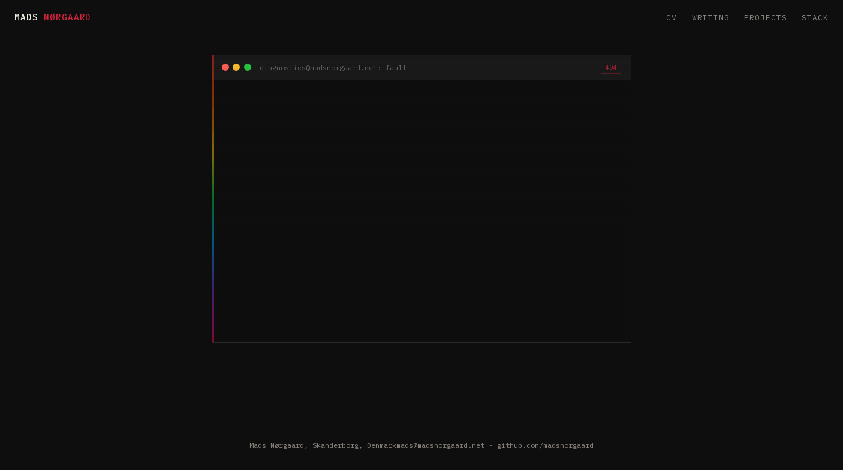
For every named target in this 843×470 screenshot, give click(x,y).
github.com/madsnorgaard (545, 445)
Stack (815, 18)
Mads (52, 17)
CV (671, 18)
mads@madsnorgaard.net (440, 445)
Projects (765, 18)
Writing (711, 18)
